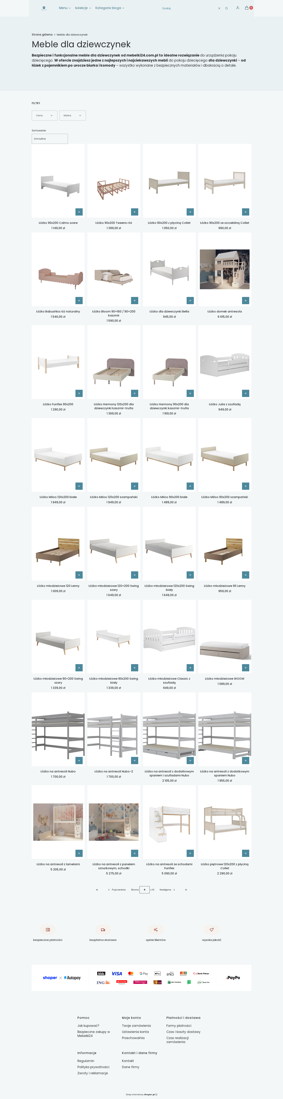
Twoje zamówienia (136, 1026)
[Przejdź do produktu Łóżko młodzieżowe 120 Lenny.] (58, 544)
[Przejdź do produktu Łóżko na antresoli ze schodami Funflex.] (169, 822)
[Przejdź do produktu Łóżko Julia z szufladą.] (224, 362)
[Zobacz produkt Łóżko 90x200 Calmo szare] (79, 212)
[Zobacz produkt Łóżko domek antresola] (245, 300)
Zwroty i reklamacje (92, 1073)
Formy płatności (178, 1026)
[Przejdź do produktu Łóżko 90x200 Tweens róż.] (113, 181)
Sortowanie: (39, 130)
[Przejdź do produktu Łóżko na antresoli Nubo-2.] (113, 729)
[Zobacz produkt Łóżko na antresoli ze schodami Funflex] (190, 853)
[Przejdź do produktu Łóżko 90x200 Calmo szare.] (58, 181)
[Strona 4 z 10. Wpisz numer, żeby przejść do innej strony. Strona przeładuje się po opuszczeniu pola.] (145, 889)
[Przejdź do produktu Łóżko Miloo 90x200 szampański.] (224, 455)
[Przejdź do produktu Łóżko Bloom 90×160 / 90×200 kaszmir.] (113, 269)
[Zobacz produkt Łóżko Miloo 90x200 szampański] (245, 486)
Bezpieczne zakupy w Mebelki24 (93, 1034)
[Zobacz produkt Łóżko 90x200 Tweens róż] (134, 212)
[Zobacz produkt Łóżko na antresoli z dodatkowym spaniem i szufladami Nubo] (190, 760)
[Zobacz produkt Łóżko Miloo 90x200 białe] (190, 486)
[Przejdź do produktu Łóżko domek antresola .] (224, 269)
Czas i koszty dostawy (183, 1032)
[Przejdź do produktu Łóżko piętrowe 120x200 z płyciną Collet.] (224, 822)
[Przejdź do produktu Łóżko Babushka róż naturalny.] (58, 269)
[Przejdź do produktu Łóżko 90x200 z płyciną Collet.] (169, 181)
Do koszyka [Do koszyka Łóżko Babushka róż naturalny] (79, 300)
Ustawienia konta (135, 1032)
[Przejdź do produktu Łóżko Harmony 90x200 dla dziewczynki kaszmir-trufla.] (169, 362)
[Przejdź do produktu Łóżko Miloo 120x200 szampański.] (113, 455)
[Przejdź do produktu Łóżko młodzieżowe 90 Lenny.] (224, 544)
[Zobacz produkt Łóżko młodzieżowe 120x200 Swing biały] (190, 575)
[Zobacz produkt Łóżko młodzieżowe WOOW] (245, 667)
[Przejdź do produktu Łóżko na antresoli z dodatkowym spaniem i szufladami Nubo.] (169, 729)
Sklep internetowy (140, 1094)
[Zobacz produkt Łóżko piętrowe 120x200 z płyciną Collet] (245, 853)
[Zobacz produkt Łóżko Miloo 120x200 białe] (79, 486)
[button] (226, 8)
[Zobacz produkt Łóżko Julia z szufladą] (245, 393)
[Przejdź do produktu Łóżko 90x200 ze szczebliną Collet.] (224, 181)
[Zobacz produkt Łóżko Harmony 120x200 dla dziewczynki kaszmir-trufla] (134, 393)
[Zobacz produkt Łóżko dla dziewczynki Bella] (190, 300)
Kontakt (128, 1061)
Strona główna (42, 34)
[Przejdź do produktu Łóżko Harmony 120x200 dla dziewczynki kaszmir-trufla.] (113, 362)
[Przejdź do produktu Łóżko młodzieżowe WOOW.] (224, 636)
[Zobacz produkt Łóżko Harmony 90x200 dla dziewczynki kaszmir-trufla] (190, 393)
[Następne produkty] (167, 889)
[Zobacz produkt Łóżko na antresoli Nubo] (79, 760)
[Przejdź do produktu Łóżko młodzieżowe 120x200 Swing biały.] (169, 544)
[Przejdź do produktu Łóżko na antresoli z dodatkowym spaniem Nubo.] (224, 729)
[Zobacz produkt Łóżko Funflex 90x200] (79, 393)
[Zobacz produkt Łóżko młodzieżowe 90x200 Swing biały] (134, 667)
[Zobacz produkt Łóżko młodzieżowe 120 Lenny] (79, 575)
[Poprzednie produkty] (116, 889)
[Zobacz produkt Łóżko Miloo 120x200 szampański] (134, 486)
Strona (135, 889)
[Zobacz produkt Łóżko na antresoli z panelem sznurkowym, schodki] (134, 853)
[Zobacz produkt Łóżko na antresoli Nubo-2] (134, 760)
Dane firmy (130, 1067)
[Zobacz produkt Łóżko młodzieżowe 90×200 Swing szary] (79, 667)
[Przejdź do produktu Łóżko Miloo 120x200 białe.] (58, 455)
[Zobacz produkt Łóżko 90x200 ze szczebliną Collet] (245, 212)
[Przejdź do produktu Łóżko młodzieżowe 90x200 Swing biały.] (113, 636)
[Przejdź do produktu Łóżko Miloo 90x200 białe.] (169, 455)
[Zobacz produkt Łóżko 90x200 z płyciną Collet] (190, 212)
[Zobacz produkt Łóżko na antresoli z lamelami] (79, 853)
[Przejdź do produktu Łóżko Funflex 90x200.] (58, 362)
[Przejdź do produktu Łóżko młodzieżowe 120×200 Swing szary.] (113, 544)
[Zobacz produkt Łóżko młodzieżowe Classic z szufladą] (190, 667)
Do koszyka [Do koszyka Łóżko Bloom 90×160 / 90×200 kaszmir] (134, 300)
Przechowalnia (133, 1038)
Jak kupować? (88, 1026)
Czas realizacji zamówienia (177, 1040)
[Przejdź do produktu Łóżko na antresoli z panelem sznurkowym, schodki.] (113, 822)
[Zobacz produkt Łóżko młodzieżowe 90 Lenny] (245, 575)
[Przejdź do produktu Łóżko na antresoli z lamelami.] (58, 822)
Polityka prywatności (93, 1067)
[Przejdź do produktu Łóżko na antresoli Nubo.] (58, 729)
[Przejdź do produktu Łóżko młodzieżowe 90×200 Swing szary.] (58, 636)
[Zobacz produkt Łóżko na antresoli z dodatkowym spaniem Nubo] (245, 760)
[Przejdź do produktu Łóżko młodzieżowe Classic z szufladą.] (169, 636)
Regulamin (85, 1061)
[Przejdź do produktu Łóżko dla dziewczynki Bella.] (169, 269)
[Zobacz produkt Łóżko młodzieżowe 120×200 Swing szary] (134, 575)
